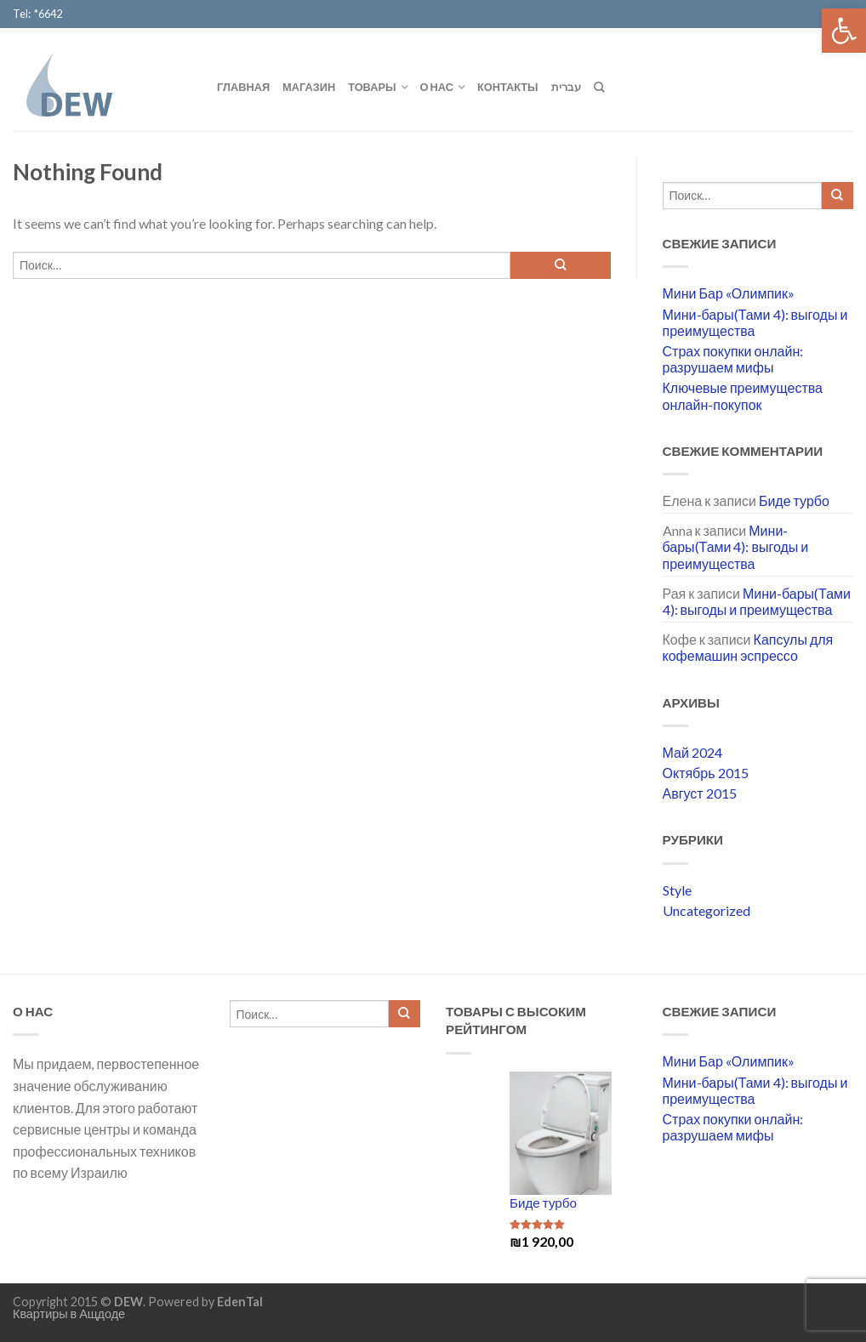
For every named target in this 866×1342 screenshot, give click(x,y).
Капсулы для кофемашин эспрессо (748, 647)
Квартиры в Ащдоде (69, 1313)
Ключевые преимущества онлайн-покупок (743, 395)
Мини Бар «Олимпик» (729, 293)
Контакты (507, 87)
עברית (566, 87)
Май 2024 (692, 752)
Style (677, 890)
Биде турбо (794, 500)
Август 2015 (700, 793)
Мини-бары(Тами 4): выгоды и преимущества (755, 322)
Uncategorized (706, 910)
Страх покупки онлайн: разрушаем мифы (733, 359)
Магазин (308, 87)
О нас (436, 87)
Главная (243, 87)
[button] (844, 31)
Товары (372, 87)
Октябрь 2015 (706, 773)
